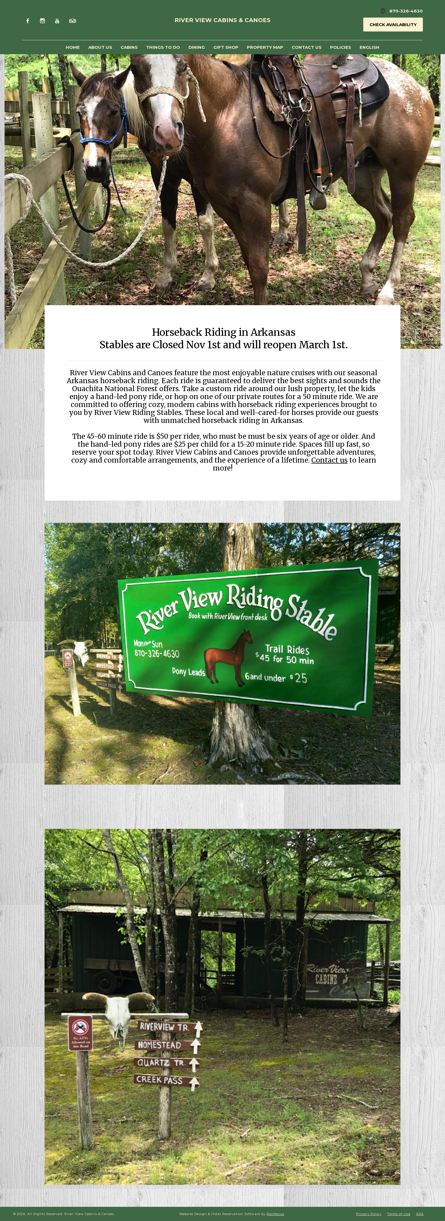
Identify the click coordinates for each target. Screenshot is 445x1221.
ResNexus (275, 1214)
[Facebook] (28, 20)
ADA (420, 1214)
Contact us (329, 459)
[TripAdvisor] (73, 20)
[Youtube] (58, 20)
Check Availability (393, 24)
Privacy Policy (368, 1214)
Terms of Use (398, 1214)
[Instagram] (43, 20)
